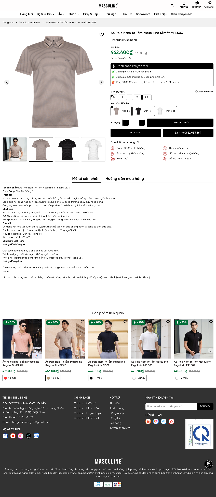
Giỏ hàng (115, 423)
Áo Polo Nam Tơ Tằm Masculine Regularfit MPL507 (192, 364)
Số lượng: (116, 122)
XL (137, 97)
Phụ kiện (111, 14)
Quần (73, 14)
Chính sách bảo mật (86, 418)
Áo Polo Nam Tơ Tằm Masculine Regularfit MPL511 (21, 364)
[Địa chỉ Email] (179, 406)
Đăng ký (115, 418)
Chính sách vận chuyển (88, 413)
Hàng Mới (26, 14)
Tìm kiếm (115, 403)
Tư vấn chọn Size (120, 428)
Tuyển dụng (117, 408)
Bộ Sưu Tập (44, 14)
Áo (60, 14)
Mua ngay (136, 133)
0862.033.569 (25, 417)
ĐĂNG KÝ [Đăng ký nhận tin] (205, 406)
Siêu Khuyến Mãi (182, 14)
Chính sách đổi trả (85, 403)
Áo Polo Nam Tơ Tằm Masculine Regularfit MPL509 (106, 364)
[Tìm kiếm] (172, 5)
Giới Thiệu (160, 14)
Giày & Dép (91, 14)
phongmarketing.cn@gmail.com (30, 422)
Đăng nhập (117, 413)
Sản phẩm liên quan (108, 313)
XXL (147, 97)
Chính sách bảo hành (87, 408)
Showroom (143, 14)
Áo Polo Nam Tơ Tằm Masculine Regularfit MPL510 (63, 364)
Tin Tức (127, 14)
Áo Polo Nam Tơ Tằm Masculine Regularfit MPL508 (149, 364)
